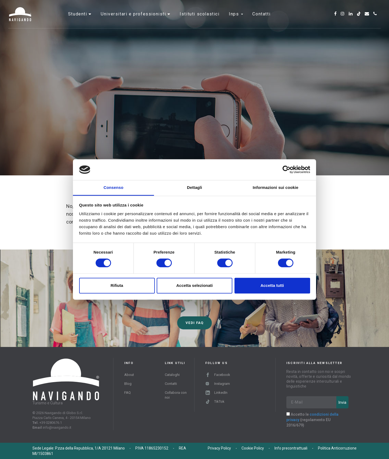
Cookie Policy (253, 448)
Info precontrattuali (290, 448)
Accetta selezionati (194, 285)
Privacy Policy (219, 448)
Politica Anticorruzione (337, 448)
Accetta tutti (272, 285)
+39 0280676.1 (50, 423)
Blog (128, 384)
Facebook (218, 375)
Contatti (261, 20)
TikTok (215, 401)
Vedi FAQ (194, 323)
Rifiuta (116, 285)
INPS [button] (236, 20)
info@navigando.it (57, 427)
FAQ (127, 393)
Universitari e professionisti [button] (134, 20)
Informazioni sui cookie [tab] (276, 187)
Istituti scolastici (199, 20)
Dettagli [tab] (194, 187)
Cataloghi (172, 375)
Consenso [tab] (113, 187)
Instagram (217, 384)
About (129, 375)
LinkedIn (216, 393)
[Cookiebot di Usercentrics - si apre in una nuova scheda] (286, 170)
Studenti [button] (78, 20)
